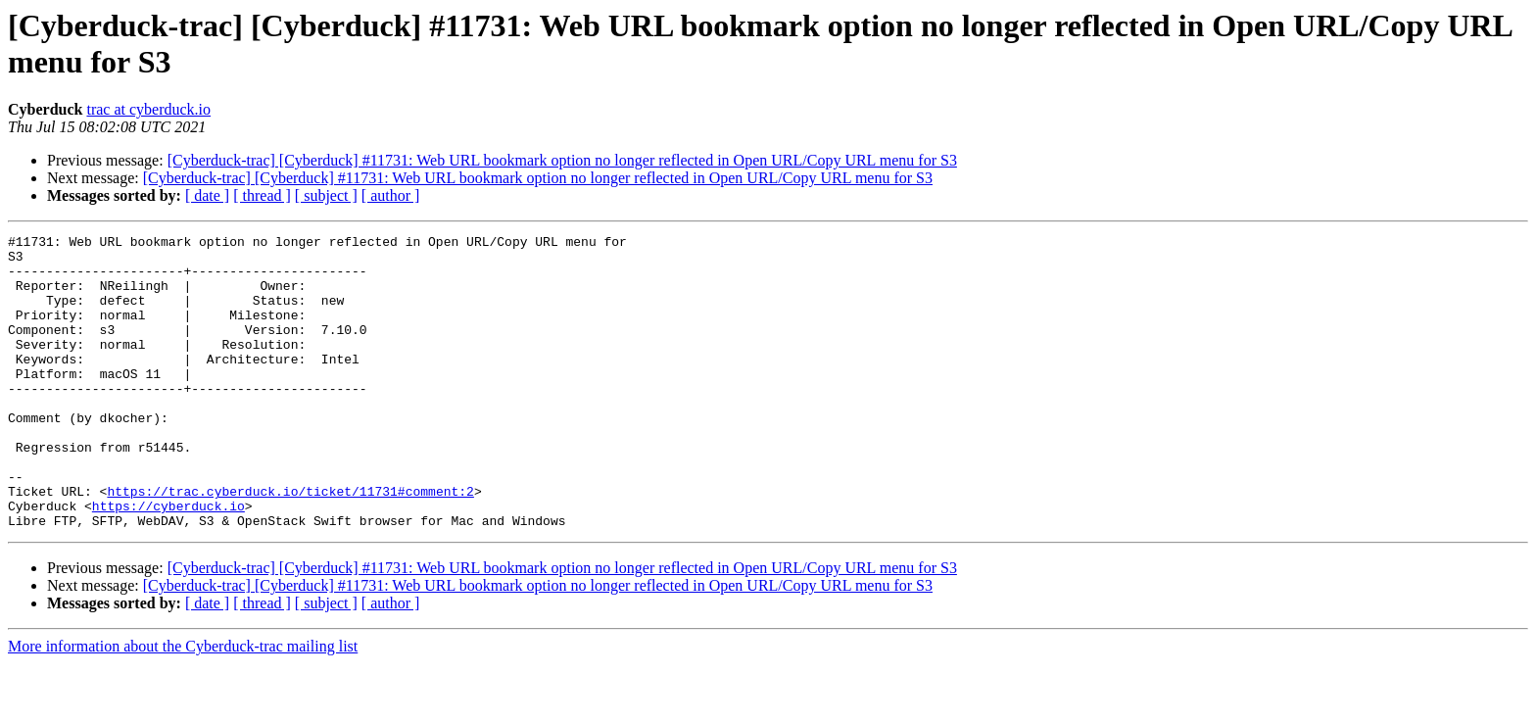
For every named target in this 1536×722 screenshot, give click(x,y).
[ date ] (207, 195)
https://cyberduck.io (168, 561)
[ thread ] (262, 195)
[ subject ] (326, 195)
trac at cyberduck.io (148, 109)
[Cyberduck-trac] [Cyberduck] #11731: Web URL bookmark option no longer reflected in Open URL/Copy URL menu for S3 (562, 160)
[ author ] (390, 195)
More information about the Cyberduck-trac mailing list (183, 705)
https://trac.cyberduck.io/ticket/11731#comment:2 (290, 544)
